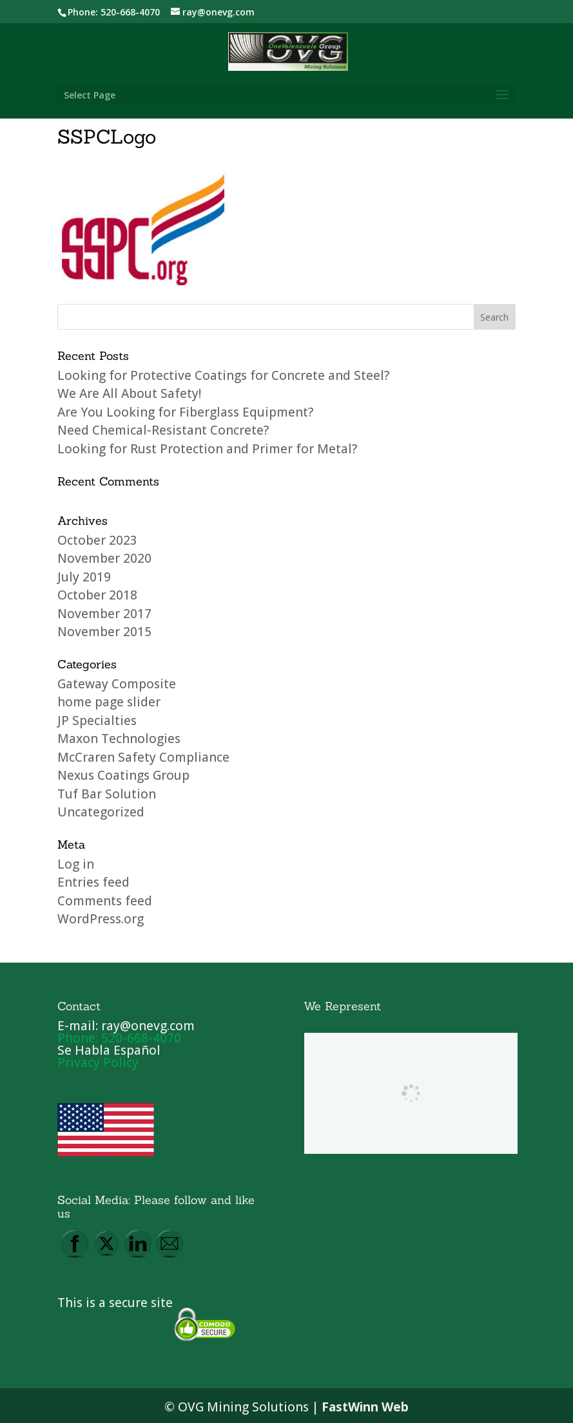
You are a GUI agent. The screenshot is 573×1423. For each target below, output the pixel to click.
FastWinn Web (365, 1407)
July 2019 (84, 577)
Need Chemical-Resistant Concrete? (163, 430)
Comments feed (104, 900)
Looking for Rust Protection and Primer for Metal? (207, 448)
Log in (75, 864)
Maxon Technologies (118, 738)
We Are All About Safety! (129, 393)
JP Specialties (97, 720)
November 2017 (104, 613)
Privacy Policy (98, 1062)
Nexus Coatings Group (123, 775)
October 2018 (97, 595)
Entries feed (93, 882)
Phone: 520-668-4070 (114, 12)
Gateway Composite (116, 683)
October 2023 (97, 540)
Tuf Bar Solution (106, 794)
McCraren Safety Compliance (143, 757)
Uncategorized (100, 812)
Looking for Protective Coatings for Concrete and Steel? (223, 375)
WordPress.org (100, 918)
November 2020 (104, 558)
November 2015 (104, 631)
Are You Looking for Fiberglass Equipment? (185, 412)
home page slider (108, 701)
